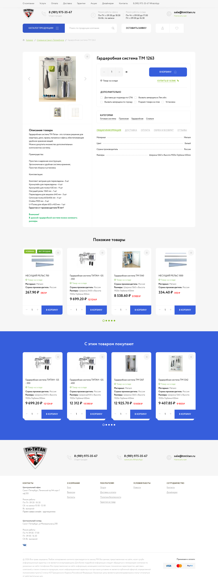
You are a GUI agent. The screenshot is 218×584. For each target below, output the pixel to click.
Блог (69, 487)
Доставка (67, 3)
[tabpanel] (42, 283)
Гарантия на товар (108, 502)
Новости (137, 487)
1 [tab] (103, 320)
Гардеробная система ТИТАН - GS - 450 (86, 381)
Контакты (123, 3)
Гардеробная (137, 119)
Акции (94, 3)
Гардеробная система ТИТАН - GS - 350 (86, 277)
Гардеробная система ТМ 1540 (129, 276)
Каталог (29, 40)
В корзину (168, 72)
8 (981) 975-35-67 (60, 12)
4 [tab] (111, 320)
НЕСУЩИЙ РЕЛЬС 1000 (171, 276)
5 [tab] (114, 320)
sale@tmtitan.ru (184, 12)
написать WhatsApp (133, 460)
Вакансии (71, 492)
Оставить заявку (136, 28)
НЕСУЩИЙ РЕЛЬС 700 (37, 276)
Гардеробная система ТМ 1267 (129, 380)
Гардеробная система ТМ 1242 (173, 380)
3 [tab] (109, 320)
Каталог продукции (44, 28)
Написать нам (180, 16)
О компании (28, 3)
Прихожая (124, 119)
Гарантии (81, 3)
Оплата (54, 3)
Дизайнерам (108, 3)
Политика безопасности (110, 497)
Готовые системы (108, 119)
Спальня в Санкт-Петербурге (50, 40)
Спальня (150, 119)
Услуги (43, 3)
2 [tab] (106, 320)
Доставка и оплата (108, 492)
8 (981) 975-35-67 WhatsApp (146, 3)
